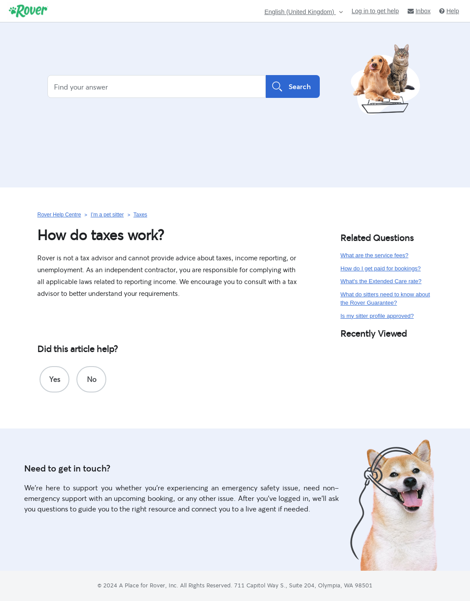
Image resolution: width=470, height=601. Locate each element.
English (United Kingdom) (300, 12)
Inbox (419, 11)
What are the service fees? (374, 255)
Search (293, 86)
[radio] (54, 379)
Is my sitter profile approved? (377, 316)
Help (449, 11)
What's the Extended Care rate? (381, 281)
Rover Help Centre (59, 215)
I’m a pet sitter (106, 215)
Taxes (140, 215)
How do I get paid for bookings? (380, 268)
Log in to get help (375, 11)
